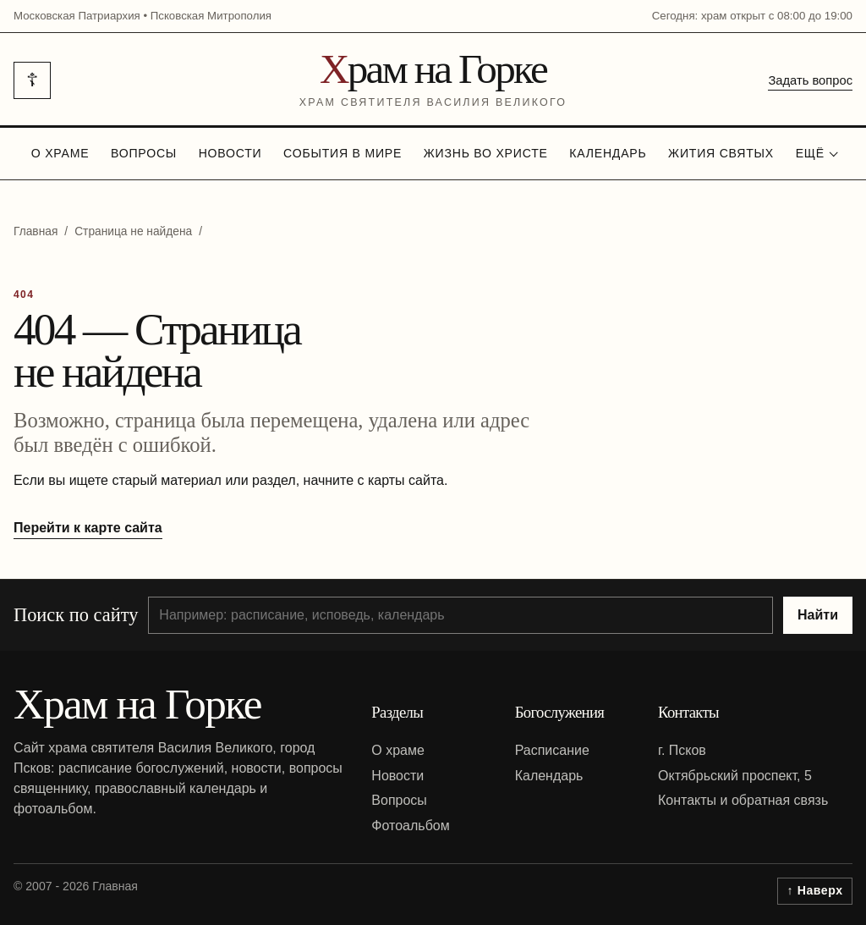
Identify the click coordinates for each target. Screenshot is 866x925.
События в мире (342, 153)
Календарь (607, 153)
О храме (60, 153)
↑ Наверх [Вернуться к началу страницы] (815, 890)
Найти (817, 615)
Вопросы (144, 153)
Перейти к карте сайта (88, 527)
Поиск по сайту (76, 614)
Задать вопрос (810, 80)
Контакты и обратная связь (743, 800)
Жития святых (721, 153)
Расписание (552, 750)
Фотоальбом (410, 825)
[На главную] (433, 80)
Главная (36, 231)
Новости (230, 153)
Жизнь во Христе (486, 153)
